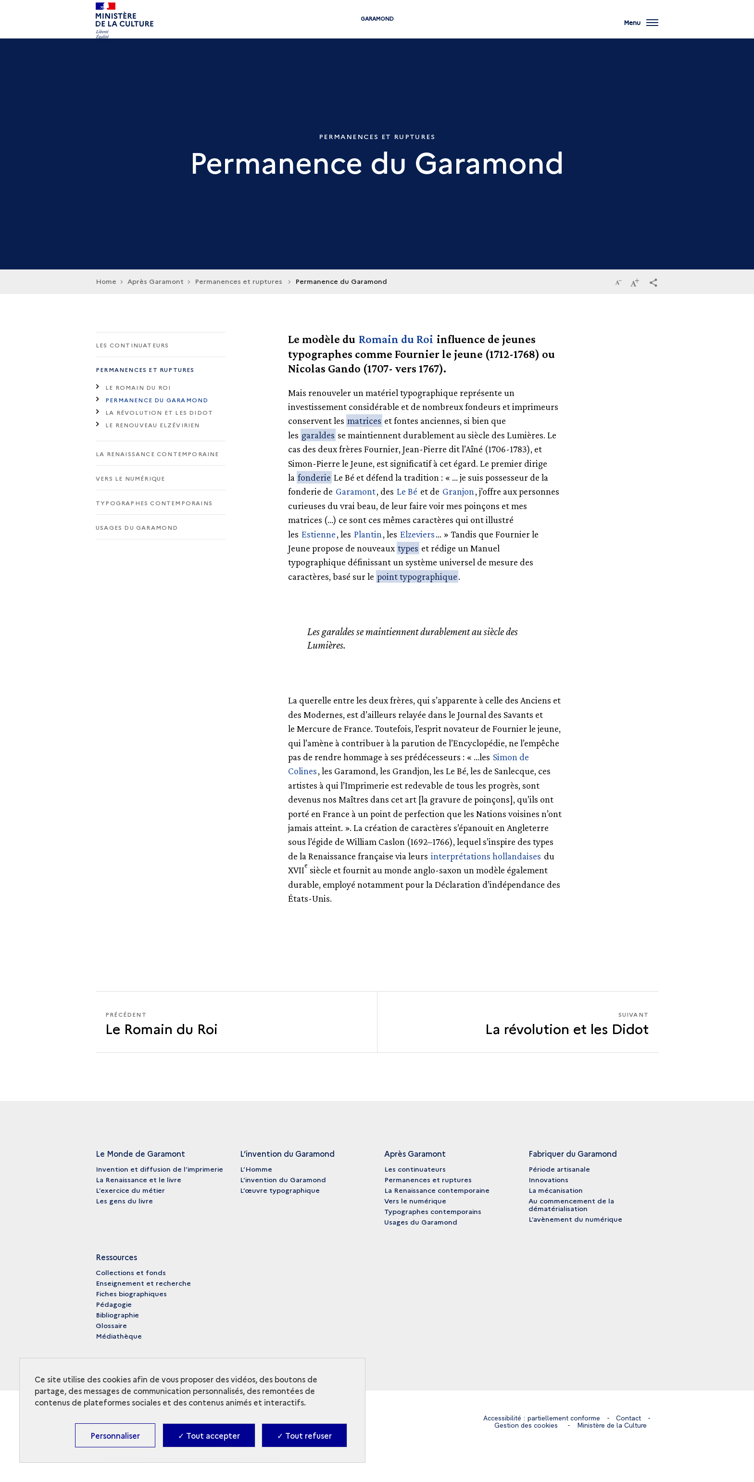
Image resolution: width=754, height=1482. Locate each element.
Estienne (319, 534)
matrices (364, 420)
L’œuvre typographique (280, 1190)
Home (106, 281)
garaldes (318, 435)
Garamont (356, 491)
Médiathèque (119, 1336)
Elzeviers (417, 534)
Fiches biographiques (131, 1293)
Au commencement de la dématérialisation (571, 1204)
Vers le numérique (130, 478)
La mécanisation (555, 1190)
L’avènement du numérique (575, 1219)
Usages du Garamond (137, 527)
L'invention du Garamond (283, 1179)
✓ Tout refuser (304, 1435)
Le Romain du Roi (138, 387)
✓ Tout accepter (209, 1435)
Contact (628, 1418)
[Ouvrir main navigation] (641, 26)
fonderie (314, 477)
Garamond (377, 30)
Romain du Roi (396, 338)
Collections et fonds (131, 1272)
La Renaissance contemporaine (157, 453)
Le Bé (407, 491)
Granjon (458, 491)
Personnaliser (115, 1435)
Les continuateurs (132, 345)
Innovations (548, 1179)
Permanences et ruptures (145, 369)
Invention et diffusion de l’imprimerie (159, 1169)
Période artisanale (559, 1169)
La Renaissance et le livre (138, 1179)
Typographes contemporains (154, 502)
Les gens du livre (124, 1200)
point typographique (417, 576)
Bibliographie (117, 1314)
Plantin (368, 534)
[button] (653, 282)
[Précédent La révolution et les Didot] (236, 1022)
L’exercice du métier (130, 1190)
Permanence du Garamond (156, 400)
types (408, 548)
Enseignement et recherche (143, 1283)
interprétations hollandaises (486, 856)
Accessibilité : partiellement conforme (541, 1418)
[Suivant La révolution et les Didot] (518, 1022)
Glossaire (111, 1325)
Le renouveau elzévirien (152, 425)
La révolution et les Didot (159, 412)
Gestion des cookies (526, 1425)
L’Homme (256, 1169)
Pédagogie (114, 1304)
